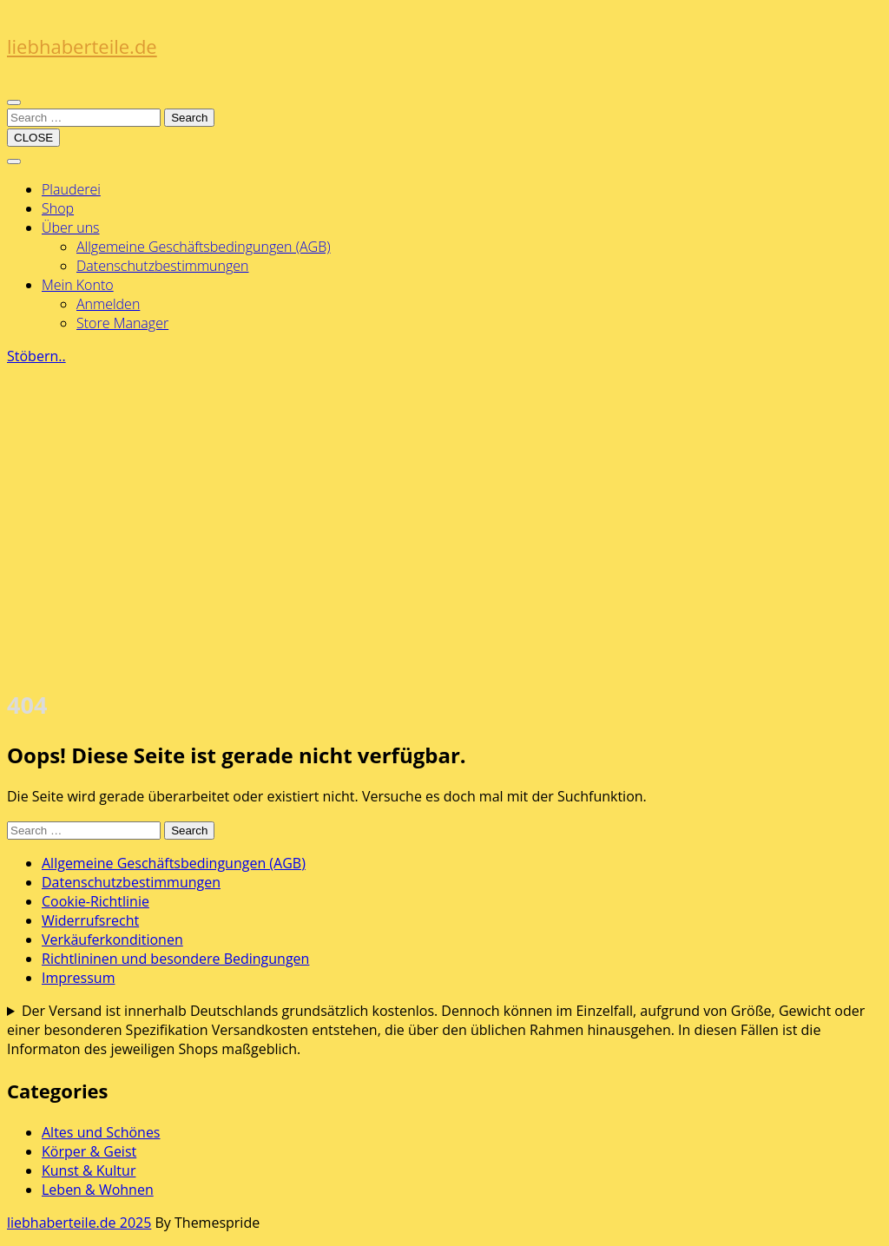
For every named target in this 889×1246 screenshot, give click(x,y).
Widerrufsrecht (90, 920)
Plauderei (71, 189)
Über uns (71, 227)
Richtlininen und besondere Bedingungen (175, 958)
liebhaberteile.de (82, 46)
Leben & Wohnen (98, 1189)
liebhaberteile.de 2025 (79, 1222)
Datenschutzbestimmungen (162, 265)
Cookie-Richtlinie (95, 901)
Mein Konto (78, 284)
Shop (58, 208)
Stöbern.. (36, 356)
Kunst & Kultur (88, 1170)
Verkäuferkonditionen (112, 939)
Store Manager (122, 323)
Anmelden (108, 303)
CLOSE (33, 137)
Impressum (78, 977)
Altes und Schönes (101, 1132)
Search (189, 117)
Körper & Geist (89, 1151)
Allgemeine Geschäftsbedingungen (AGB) (203, 246)
